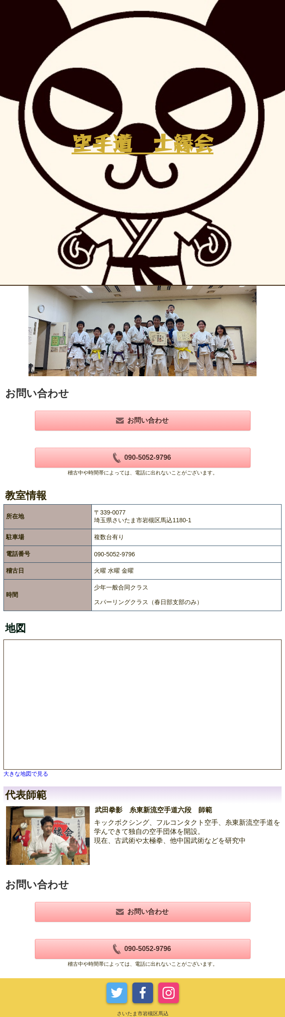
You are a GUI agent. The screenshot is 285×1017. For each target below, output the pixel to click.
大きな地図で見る (25, 774)
